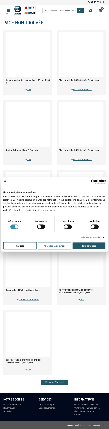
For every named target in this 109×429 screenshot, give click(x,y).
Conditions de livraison (84, 411)
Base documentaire (47, 408)
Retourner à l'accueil (54, 382)
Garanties (78, 414)
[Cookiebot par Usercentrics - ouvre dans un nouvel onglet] (93, 181)
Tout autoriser (89, 246)
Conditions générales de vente (87, 408)
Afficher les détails (90, 237)
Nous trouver (9, 408)
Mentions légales (74, 425)
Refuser (20, 246)
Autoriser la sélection (54, 246)
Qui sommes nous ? (12, 404)
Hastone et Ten (99, 425)
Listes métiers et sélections (86, 404)
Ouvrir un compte (46, 404)
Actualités (7, 411)
